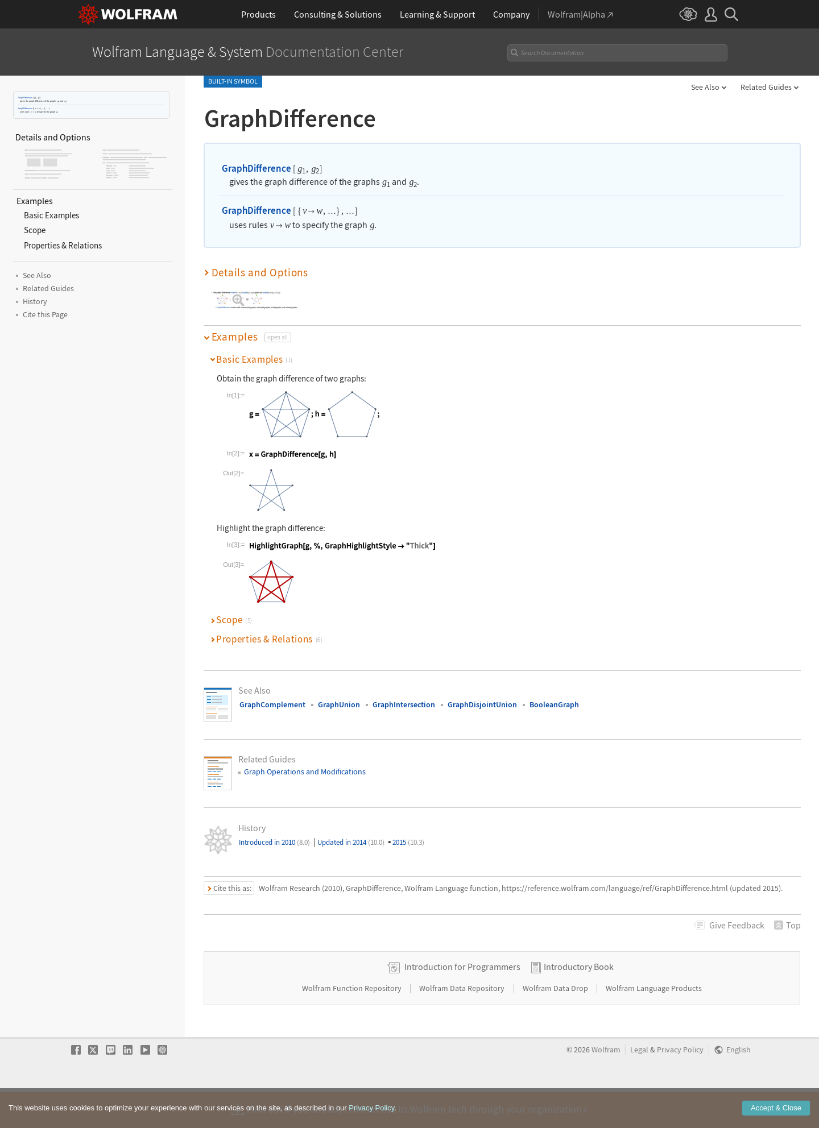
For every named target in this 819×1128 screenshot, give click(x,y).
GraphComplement (272, 704)
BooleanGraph (554, 704)
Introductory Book (579, 1003)
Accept (776, 1117)
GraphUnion (339, 704)
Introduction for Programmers (462, 1003)
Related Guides (766, 87)
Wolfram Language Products (654, 1024)
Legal (639, 1086)
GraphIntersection (404, 704)
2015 (408, 842)
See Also (705, 87)
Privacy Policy (680, 1086)
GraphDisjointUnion (482, 704)
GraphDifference (25, 97)
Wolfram (606, 1086)
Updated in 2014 (350, 842)
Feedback (736, 925)
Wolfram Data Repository (462, 1024)
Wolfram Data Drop (556, 1024)
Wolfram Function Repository (352, 1024)
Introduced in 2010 (274, 842)
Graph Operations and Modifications (305, 771)
